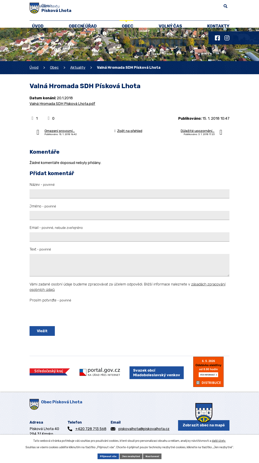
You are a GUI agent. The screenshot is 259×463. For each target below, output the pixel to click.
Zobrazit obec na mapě (204, 428)
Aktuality (77, 67)
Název (42, 184)
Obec (54, 67)
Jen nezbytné (131, 456)
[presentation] (60, 315)
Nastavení (155, 456)
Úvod (34, 67)
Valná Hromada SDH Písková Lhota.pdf (62, 103)
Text (40, 249)
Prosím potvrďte (50, 300)
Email (56, 227)
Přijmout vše (106, 456)
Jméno (43, 206)
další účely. (219, 440)
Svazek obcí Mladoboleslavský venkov (156, 374)
